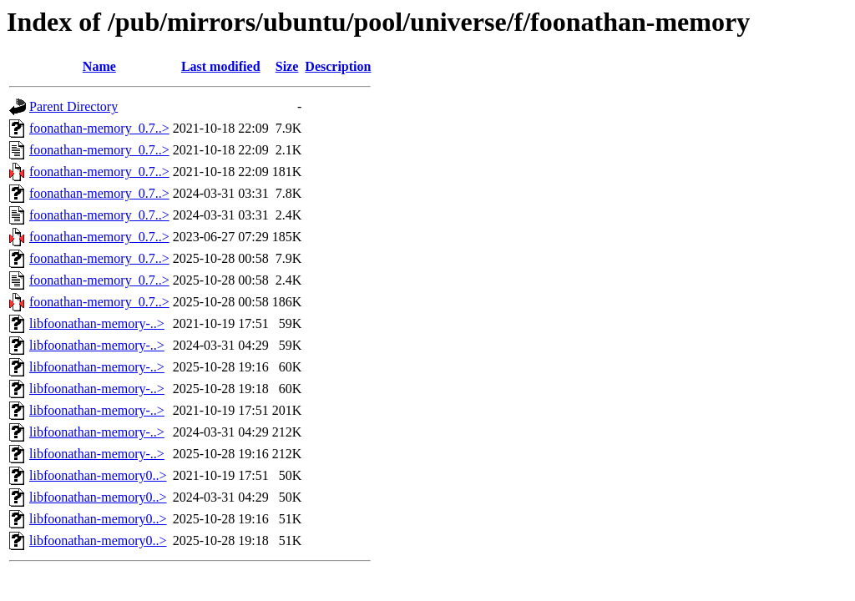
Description (338, 66)
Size (287, 66)
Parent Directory (73, 106)
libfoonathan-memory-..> (96, 323)
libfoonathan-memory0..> (98, 475)
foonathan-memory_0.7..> (99, 128)
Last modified (221, 66)
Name (99, 66)
